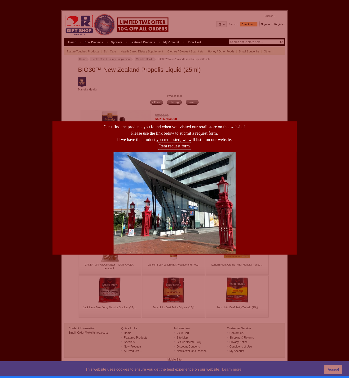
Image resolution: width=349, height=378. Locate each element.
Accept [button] (333, 369)
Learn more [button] (232, 369)
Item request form (174, 139)
